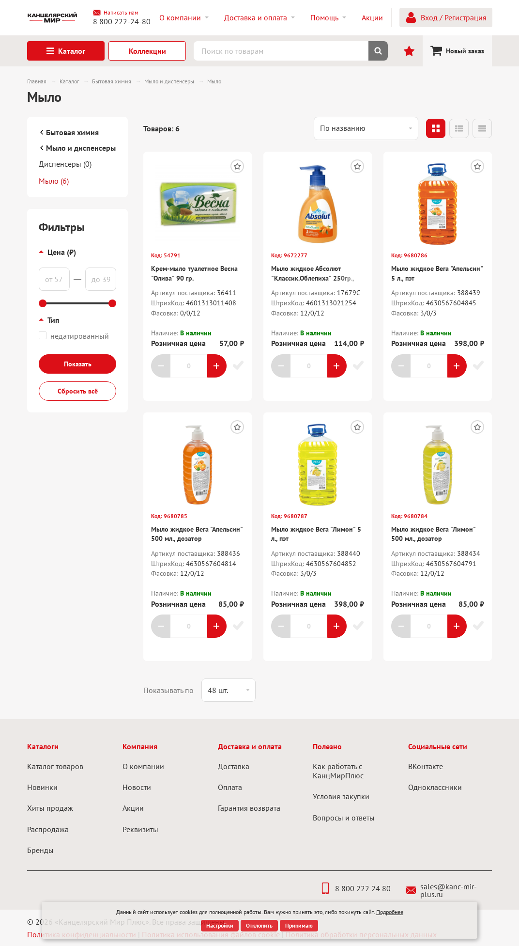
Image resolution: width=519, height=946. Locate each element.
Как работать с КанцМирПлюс (338, 770)
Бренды (40, 850)
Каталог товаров (55, 766)
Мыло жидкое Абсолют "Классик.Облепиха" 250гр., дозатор (312, 278)
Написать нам (115, 13)
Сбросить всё (78, 391)
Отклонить (259, 925)
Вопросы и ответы (344, 817)
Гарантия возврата (249, 808)
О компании (143, 766)
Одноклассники (435, 787)
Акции (133, 808)
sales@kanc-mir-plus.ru (441, 890)
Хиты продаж (50, 808)
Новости (136, 787)
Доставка (233, 766)
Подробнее (389, 911)
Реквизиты (140, 829)
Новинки (42, 787)
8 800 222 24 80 (355, 888)
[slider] (42, 303)
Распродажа (48, 829)
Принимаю (299, 925)
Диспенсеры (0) (65, 164)
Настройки (219, 925)
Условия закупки (341, 796)
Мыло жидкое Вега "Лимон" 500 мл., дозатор (433, 534)
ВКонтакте (425, 766)
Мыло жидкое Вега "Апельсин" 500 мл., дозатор (197, 534)
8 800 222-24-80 (122, 21)
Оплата (230, 787)
